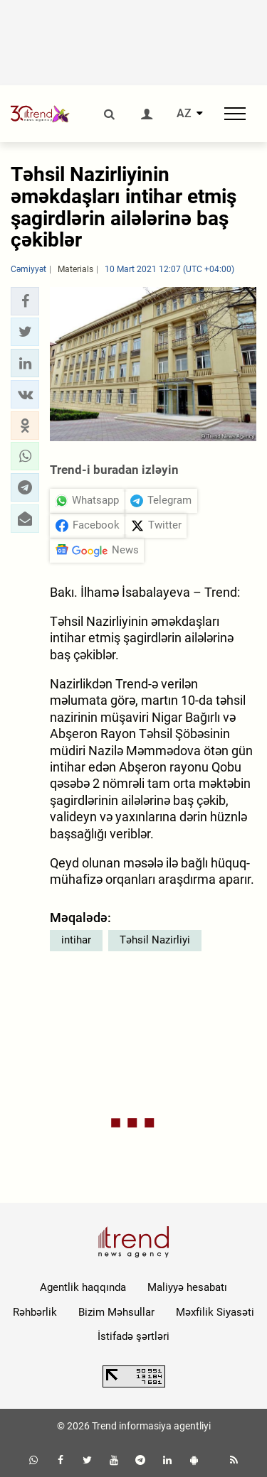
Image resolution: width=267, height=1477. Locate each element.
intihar (76, 940)
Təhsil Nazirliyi (155, 940)
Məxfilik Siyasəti (215, 1312)
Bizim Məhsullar (116, 1312)
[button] (25, 301)
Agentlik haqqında (83, 1287)
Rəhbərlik (35, 1312)
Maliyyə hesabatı (187, 1287)
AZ (184, 113)
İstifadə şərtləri (133, 1336)
